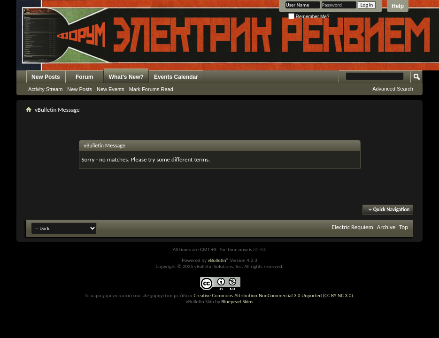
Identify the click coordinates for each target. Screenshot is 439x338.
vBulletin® (218, 260)
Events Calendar (176, 77)
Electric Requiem (352, 226)
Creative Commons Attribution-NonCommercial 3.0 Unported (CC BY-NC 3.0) (273, 295)
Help (398, 6)
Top (403, 226)
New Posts (45, 77)
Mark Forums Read (151, 89)
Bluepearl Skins (237, 302)
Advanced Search (392, 89)
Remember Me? (308, 16)
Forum (84, 77)
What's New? (126, 77)
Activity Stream (45, 89)
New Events (110, 89)
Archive (386, 226)
